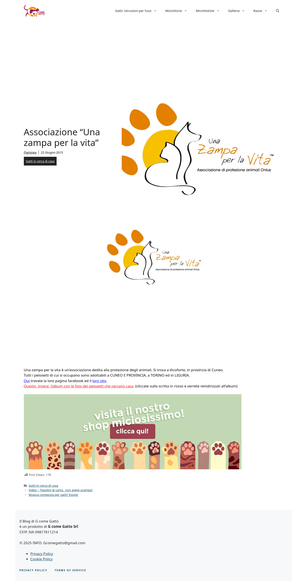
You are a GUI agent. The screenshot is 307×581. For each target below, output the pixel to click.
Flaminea (30, 152)
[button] (277, 10)
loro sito (99, 380)
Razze (262, 10)
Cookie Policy (41, 559)
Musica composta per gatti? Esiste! (53, 495)
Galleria (238, 10)
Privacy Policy (41, 553)
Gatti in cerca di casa (40, 161)
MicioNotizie (210, 10)
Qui (27, 380)
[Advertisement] (153, 53)
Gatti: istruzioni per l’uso (138, 10)
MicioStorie (178, 10)
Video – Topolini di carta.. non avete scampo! (61, 490)
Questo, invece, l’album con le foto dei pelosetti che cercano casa (78, 386)
